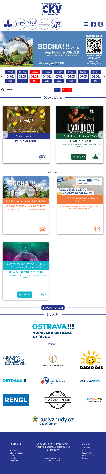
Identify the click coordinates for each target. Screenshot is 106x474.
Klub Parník (86, 448)
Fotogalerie (14, 461)
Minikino (85, 450)
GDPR (12, 455)
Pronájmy (13, 450)
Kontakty (13, 458)
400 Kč (25, 294)
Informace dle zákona (17, 453)
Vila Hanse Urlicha (88, 455)
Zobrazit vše (67, 90)
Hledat (57, 90)
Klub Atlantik (86, 453)
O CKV (12, 448)
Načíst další (53, 307)
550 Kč (79, 156)
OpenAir (85, 458)
